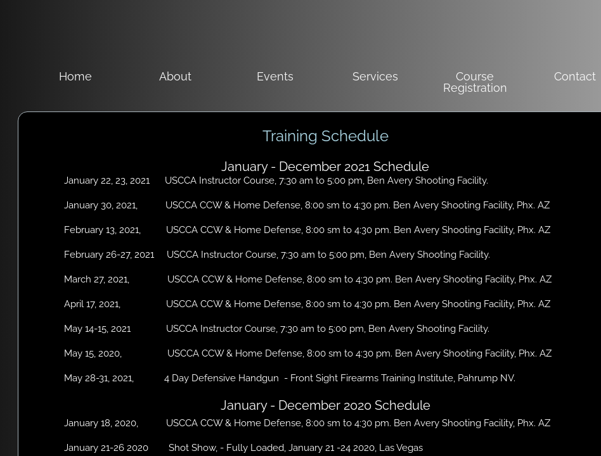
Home (75, 76)
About (175, 76)
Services (375, 76)
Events (275, 76)
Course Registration (475, 82)
